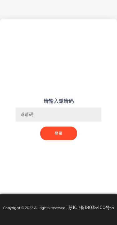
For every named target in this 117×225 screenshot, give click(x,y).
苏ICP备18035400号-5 (91, 207)
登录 (59, 133)
